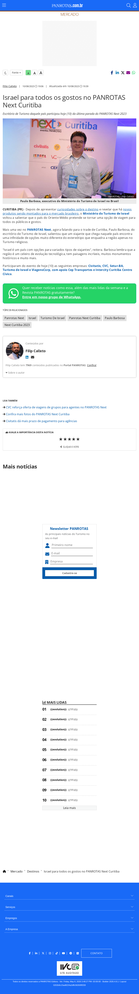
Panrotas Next (14, 318)
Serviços (10, 907)
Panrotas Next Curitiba (84, 318)
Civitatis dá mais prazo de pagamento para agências (40, 421)
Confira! (91, 365)
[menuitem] (69, 894)
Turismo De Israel (53, 318)
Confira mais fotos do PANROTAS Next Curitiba (36, 414)
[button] (112, 72)
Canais (9, 896)
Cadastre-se (69, 573)
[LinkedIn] (27, 357)
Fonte (16, 72)
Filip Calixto (10, 86)
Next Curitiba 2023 (17, 325)
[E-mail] (32, 357)
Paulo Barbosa (115, 318)
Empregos (11, 918)
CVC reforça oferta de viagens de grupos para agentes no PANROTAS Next (55, 407)
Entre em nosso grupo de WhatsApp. (51, 297)
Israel (32, 318)
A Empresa (11, 929)
